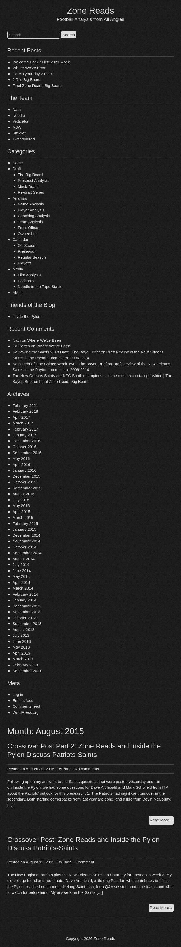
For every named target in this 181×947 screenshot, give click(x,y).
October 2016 (24, 446)
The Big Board (30, 174)
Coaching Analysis (34, 216)
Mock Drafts (28, 186)
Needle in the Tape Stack (39, 286)
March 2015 (23, 517)
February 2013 (25, 665)
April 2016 (21, 464)
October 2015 (24, 482)
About (18, 292)
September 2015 (27, 488)
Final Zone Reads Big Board (37, 85)
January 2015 (24, 529)
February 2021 (25, 405)
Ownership (27, 233)
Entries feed (23, 700)
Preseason (27, 251)
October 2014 (24, 547)
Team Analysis (30, 222)
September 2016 (27, 452)
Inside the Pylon (27, 316)
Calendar (21, 239)
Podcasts (26, 281)
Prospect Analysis (33, 180)
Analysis (20, 198)
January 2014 (24, 600)
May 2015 (21, 505)
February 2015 (25, 523)
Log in (18, 694)
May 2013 (21, 647)
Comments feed (26, 706)
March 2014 (23, 588)
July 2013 (21, 635)
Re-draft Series (31, 192)
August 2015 (24, 494)
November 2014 (27, 541)
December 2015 (27, 476)
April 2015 (21, 511)
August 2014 (24, 559)
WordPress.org (26, 712)
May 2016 (21, 458)
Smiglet (19, 133)
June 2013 (22, 641)
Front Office (28, 227)
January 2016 (24, 470)
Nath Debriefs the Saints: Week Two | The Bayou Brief (60, 364)
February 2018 (25, 411)
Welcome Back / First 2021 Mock (41, 62)
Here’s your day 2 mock (33, 74)
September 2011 (27, 670)
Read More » (162, 821)
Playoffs (25, 263)
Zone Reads (90, 10)
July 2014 (21, 564)
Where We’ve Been (29, 68)
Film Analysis (29, 275)
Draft (17, 168)
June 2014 (22, 570)
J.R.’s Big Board (27, 79)
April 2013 (21, 653)
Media (18, 269)
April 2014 (21, 582)
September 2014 (27, 553)
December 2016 (27, 441)
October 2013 (24, 618)
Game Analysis (31, 204)
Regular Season (32, 257)
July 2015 (21, 500)
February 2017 (25, 429)
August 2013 (24, 629)
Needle (19, 115)
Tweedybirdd (24, 139)
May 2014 (21, 576)
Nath (17, 109)
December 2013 (27, 606)
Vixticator (21, 121)
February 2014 (25, 594)
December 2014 (27, 535)
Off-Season (28, 245)
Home (18, 163)
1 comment (84, 862)
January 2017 (24, 435)
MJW (17, 127)
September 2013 (27, 623)
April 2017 (21, 417)
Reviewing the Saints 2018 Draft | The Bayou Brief (56, 352)
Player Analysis (31, 210)
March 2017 (23, 423)
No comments (87, 768)
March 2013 (23, 659)
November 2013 (27, 611)
